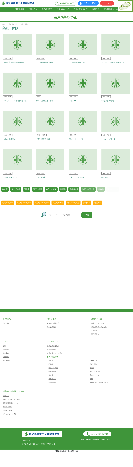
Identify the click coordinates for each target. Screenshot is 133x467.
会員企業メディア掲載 (54, 353)
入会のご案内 (88, 3)
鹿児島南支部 (58, 203)
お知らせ (6, 349)
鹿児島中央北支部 (24, 203)
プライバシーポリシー (10, 414)
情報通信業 (73, 189)
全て (4, 346)
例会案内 (6, 353)
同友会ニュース (63, 9)
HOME (3, 24)
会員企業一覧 (51, 349)
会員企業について (81, 9)
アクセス (107, 3)
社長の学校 (19, 9)
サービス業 (15, 189)
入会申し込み (7, 410)
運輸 (91, 379)
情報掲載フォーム (111, 9)
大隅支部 (86, 203)
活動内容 (94, 330)
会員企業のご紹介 (13, 24)
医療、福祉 (37, 189)
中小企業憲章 (51, 327)
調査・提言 (6, 360)
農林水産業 (52, 379)
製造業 (51, 375)
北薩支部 (97, 203)
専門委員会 (95, 334)
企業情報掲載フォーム (10, 403)
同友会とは (33, 9)
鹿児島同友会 (47, 9)
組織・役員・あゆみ (98, 323)
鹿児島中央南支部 (42, 203)
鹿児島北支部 (7, 203)
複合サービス (94, 375)
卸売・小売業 (51, 189)
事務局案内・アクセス (99, 327)
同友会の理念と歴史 (54, 323)
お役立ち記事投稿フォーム (12, 399)
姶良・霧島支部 (73, 203)
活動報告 (6, 357)
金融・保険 (52, 382)
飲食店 (4, 189)
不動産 (26, 189)
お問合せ (95, 9)
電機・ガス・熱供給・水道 (99, 382)
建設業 (63, 189)
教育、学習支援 (88, 189)
